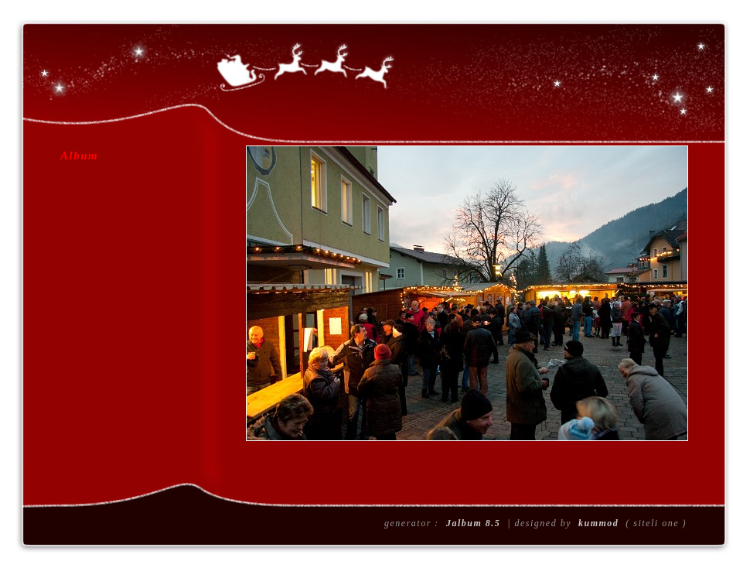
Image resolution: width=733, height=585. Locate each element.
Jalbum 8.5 (473, 523)
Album (79, 155)
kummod (598, 523)
